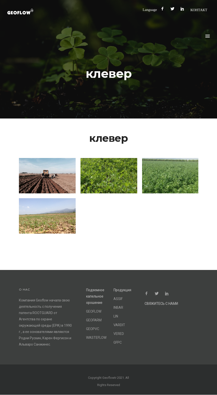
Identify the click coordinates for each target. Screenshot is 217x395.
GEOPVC (92, 329)
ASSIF (118, 299)
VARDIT (119, 325)
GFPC (117, 342)
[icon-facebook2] (164, 9)
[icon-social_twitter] (173, 9)
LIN (115, 316)
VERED (118, 334)
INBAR (118, 307)
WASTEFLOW (96, 338)
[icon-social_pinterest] (183, 9)
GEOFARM (94, 320)
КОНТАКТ (198, 10)
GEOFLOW (93, 311)
